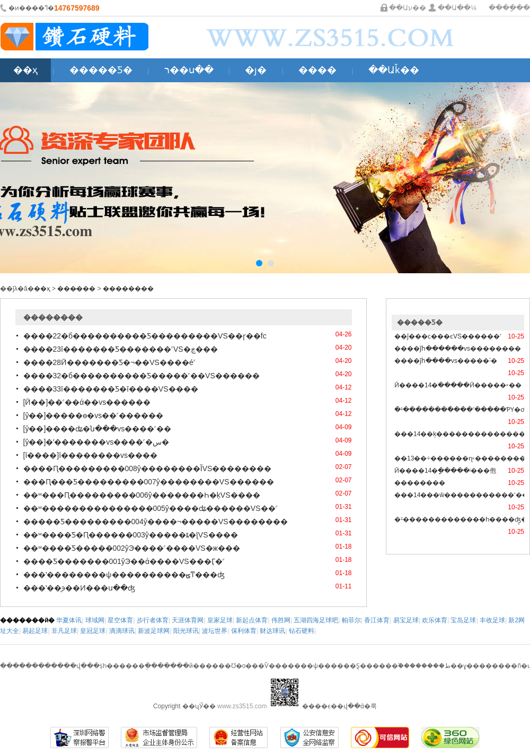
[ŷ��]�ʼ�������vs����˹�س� (96, 442)
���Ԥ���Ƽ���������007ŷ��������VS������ (148, 482)
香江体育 (377, 620)
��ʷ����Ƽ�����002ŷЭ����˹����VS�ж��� (131, 548)
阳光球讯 (186, 631)
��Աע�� (407, 8)
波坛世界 (214, 631)
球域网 (94, 620)
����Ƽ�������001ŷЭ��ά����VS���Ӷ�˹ (124, 561)
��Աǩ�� (393, 70)
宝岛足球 (463, 620)
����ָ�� (509, 8)
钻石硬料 (301, 631)
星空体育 (120, 620)
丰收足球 (492, 620)
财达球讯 (272, 631)
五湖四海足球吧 (316, 620)
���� (317, 70)
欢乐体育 (434, 620)
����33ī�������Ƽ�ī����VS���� (110, 389)
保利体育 (244, 631)
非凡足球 (64, 631)
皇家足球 (220, 620)
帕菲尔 (351, 620)
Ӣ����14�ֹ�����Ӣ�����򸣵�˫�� (458, 385)
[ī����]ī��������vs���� (90, 455)
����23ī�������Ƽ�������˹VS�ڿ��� (120, 349)
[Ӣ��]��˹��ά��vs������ (87, 402)
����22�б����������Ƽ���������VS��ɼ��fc (145, 336)
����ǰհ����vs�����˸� (445, 361)
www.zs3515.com (242, 706)
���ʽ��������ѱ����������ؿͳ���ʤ (124, 574)
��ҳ (25, 70)
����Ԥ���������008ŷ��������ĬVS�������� (147, 468)
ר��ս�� (189, 70)
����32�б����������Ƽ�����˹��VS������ (141, 375)
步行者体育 (153, 620)
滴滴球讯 (122, 631)
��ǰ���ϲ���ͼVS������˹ (447, 336)
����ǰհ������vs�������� (457, 348)
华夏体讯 (69, 620)
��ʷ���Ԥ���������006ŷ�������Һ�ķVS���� (141, 495)
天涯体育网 (188, 620)
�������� (128, 288)
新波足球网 (154, 631)
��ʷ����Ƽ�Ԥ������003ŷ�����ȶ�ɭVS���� (130, 535)
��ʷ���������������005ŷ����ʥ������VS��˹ (150, 508)
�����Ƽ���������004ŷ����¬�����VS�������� (155, 521)
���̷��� (76, 288)
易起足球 (35, 631)
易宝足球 (406, 620)
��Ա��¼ (457, 8)
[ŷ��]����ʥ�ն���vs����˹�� (97, 428)
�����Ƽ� (100, 70)
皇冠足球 (92, 631)
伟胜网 (280, 620)
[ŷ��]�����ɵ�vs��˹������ (93, 415)
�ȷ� (256, 70)
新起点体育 (252, 620)
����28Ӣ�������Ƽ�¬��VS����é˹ (109, 362)
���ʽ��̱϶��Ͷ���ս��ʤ (79, 588)
